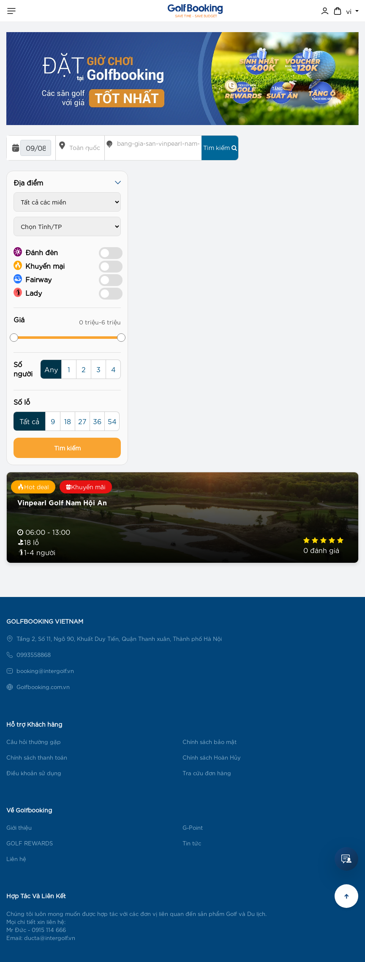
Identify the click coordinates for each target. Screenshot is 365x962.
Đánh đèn (36, 251)
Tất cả (29, 421)
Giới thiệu (19, 827)
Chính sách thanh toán (36, 757)
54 (112, 421)
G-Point (192, 827)
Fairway (33, 278)
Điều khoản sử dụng (33, 773)
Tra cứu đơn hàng (206, 773)
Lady (28, 292)
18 (67, 421)
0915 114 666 (49, 929)
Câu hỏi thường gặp (33, 741)
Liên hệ (16, 858)
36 (97, 421)
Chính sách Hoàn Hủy (211, 757)
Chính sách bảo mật (209, 741)
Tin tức (191, 843)
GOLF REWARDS (29, 843)
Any (51, 369)
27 (82, 421)
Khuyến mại (39, 265)
